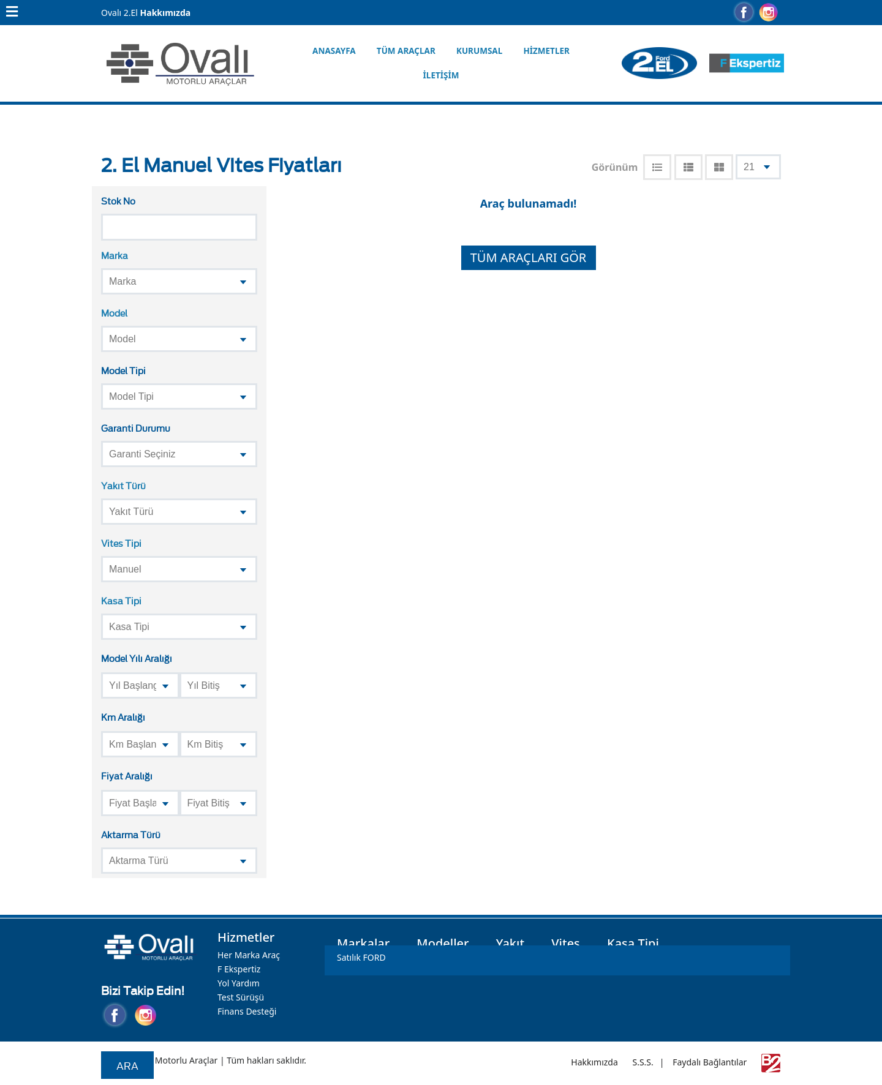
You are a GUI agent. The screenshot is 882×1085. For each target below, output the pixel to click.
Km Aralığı (123, 716)
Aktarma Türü (130, 834)
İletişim (441, 75)
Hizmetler (546, 50)
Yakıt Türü (123, 485)
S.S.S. (642, 1062)
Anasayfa (334, 50)
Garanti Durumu (135, 427)
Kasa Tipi (121, 600)
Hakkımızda (165, 12)
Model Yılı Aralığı (136, 657)
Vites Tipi (121, 542)
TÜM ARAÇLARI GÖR (528, 257)
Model (114, 312)
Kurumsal (479, 50)
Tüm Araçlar (406, 50)
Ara (127, 1065)
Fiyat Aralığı (127, 775)
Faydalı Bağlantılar (710, 1062)
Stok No (118, 200)
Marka (114, 255)
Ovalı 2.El (119, 12)
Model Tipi (123, 370)
